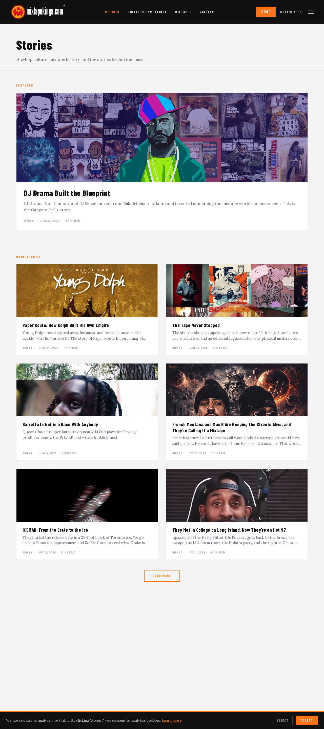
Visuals (207, 12)
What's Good (291, 12)
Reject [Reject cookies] (282, 720)
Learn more (172, 720)
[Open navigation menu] (311, 12)
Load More (162, 576)
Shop (266, 12)
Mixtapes (183, 12)
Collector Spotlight (147, 12)
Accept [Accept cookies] (307, 720)
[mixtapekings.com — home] (35, 12)
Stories (112, 12)
